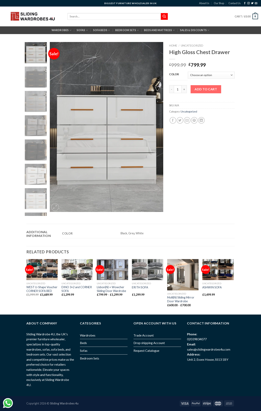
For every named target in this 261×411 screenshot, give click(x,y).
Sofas (83, 350)
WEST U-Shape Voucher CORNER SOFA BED (42, 289)
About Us (204, 3)
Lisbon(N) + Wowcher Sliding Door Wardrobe (111, 289)
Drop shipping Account (149, 343)
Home (173, 45)
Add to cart (206, 89)
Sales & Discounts (194, 30)
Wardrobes (61, 30)
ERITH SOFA (140, 287)
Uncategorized (192, 45)
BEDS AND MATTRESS (159, 30)
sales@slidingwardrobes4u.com (208, 349)
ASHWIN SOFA (212, 287)
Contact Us (234, 3)
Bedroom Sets (89, 358)
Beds (83, 343)
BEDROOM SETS (127, 30)
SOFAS (82, 30)
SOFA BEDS (101, 30)
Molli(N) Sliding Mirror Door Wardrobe (180, 299)
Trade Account (143, 335)
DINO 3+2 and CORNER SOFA (76, 289)
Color (174, 74)
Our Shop (219, 3)
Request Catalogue (146, 350)
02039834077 (197, 339)
